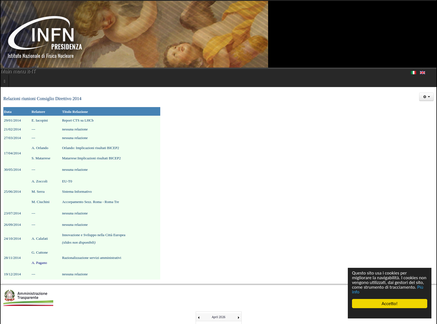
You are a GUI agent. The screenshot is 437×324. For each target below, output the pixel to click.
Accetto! (390, 303)
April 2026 (218, 317)
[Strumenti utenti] (426, 97)
